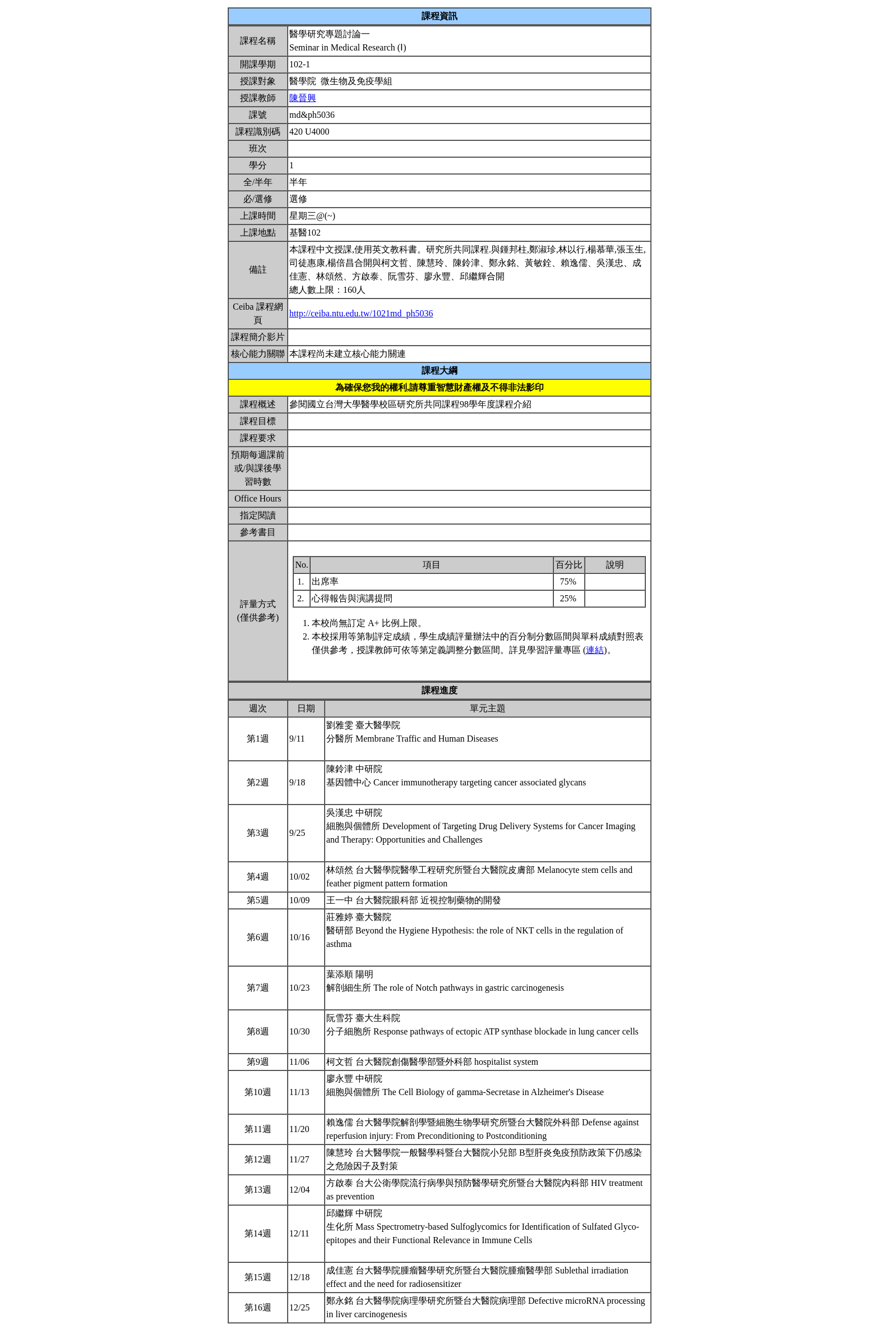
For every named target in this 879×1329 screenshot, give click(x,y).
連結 (595, 650)
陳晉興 (302, 98)
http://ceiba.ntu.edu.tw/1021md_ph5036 (361, 313)
